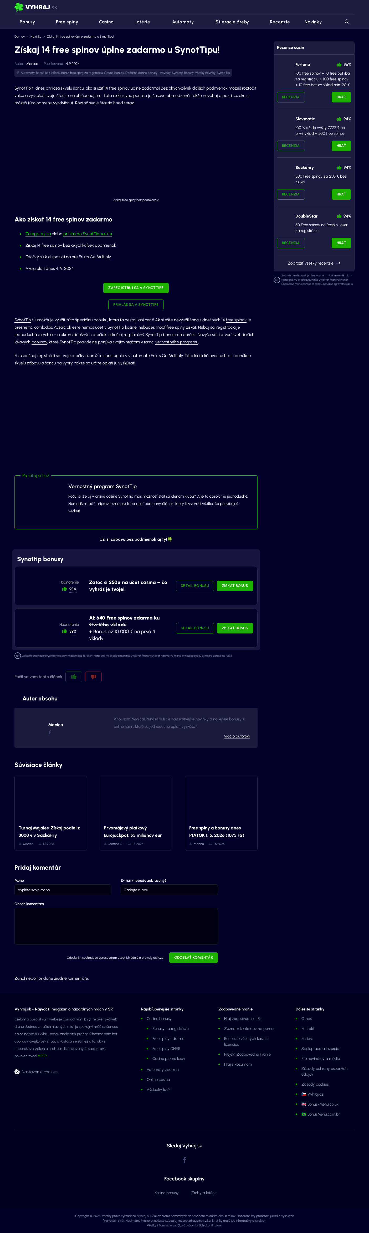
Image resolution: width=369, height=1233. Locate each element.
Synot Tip (223, 73)
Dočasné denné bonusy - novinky (148, 73)
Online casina (158, 1079)
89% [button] (72, 631)
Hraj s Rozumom (238, 1064)
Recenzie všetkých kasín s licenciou (246, 1041)
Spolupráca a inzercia (320, 1048)
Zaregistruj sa (38, 233)
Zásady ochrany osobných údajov (324, 1071)
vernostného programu (176, 341)
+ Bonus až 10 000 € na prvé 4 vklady (124, 628)
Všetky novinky (205, 73)
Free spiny (64, 21)
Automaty (179, 21)
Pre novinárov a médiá (320, 1058)
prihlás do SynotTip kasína (87, 233)
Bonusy (24, 21)
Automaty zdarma (163, 1069)
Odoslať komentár (193, 957)
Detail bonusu (195, 586)
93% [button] (72, 589)
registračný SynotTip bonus (149, 334)
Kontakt (307, 1028)
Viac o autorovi (237, 736)
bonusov (39, 341)
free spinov (236, 319)
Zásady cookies (315, 1084)
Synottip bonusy (183, 73)
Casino (103, 21)
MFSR (42, 1056)
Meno (19, 880)
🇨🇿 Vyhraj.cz (312, 1094)
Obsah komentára (29, 904)
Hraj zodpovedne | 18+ (243, 1018)
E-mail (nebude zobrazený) (143, 880)
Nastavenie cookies (40, 1071)
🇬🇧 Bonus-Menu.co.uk (320, 1104)
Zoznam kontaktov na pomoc (249, 1028)
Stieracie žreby (228, 21)
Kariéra (307, 1038)
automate (140, 355)
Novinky (313, 21)
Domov (19, 36)
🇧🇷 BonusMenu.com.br (320, 1114)
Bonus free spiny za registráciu (82, 73)
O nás (306, 1018)
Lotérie (139, 21)
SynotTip (22, 319)
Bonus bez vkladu (48, 73)
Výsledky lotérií (159, 1089)
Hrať (341, 97)
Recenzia (291, 97)
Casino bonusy (114, 73)
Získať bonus (235, 586)
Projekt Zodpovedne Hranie (247, 1054)
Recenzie (277, 21)
